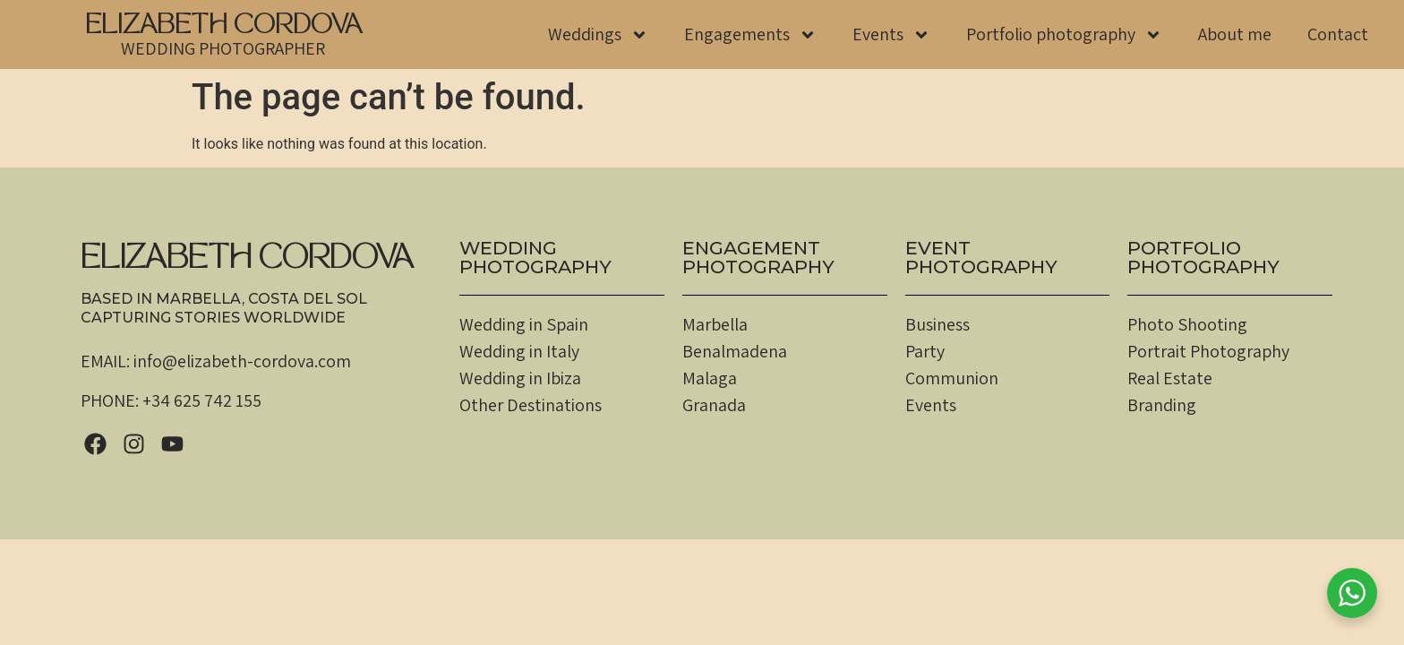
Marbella (715, 324)
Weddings (598, 35)
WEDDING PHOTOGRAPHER (223, 48)
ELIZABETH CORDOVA (223, 27)
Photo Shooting (1187, 324)
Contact (1337, 34)
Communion (951, 378)
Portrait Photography (1208, 351)
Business (937, 324)
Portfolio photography (1064, 35)
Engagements (750, 35)
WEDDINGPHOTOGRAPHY (535, 257)
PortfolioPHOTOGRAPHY (1203, 257)
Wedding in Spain (523, 324)
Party (925, 351)
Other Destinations (530, 405)
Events (891, 35)
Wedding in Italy (519, 351)
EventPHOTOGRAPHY (981, 257)
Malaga (709, 378)
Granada (714, 405)
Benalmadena (734, 351)
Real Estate (1169, 378)
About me (1234, 34)
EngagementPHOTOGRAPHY (758, 257)
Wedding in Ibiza (520, 378)
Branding (1161, 405)
